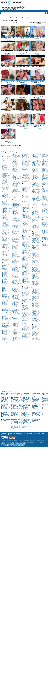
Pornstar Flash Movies (26, 402)
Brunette (3, 247)
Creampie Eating (5, 312)
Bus (2, 253)
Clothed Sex (4, 291)
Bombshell (4, 232)
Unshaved (44, 199)
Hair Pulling (14, 318)
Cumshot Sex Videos (25, 424)
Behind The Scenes (6, 204)
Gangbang (14, 279)
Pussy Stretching (36, 200)
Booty (3, 237)
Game (13, 277)
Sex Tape (34, 251)
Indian (23, 173)
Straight (12, 18)
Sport (33, 291)
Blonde (3, 225)
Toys (43, 176)
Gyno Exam (14, 315)
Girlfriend (14, 290)
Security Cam (35, 239)
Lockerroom (24, 227)
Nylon (23, 300)
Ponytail (34, 174)
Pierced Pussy (35, 161)
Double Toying (15, 183)
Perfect (23, 339)
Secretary (34, 238)
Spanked (34, 287)
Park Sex (24, 329)
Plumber (34, 170)
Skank (33, 261)
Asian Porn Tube (17, 405)
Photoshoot (34, 159)
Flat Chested (15, 256)
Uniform (44, 197)
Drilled (13, 188)
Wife (43, 233)
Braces (3, 240)
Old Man (24, 309)
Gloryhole (14, 295)
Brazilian (4, 243)
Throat (43, 154)
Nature (23, 288)
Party (23, 332)
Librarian (24, 221)
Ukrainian (44, 190)
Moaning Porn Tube (36, 417)
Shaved (34, 253)
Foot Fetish (14, 261)
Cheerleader (4, 279)
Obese (23, 305)
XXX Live (35, 413)
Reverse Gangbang (36, 217)
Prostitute (34, 186)
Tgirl (33, 335)
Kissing (23, 197)
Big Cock (4, 210)
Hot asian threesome (23, 96)
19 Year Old (4, 158)
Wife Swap (44, 234)
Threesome (34, 339)
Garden (13, 281)
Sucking (34, 313)
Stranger (34, 302)
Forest (13, 266)
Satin (33, 233)
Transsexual (45, 178)
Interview (24, 180)
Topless (44, 174)
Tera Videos (16, 399)
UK (43, 189)
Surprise (34, 314)
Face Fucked (15, 225)
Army (3, 183)
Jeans (23, 188)
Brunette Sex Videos (15, 395)
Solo (33, 280)
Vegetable (44, 209)
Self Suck (34, 247)
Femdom (14, 241)
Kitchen (23, 199)
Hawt (13, 327)
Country (3, 305)
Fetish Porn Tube (17, 426)
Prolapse (34, 185)
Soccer (33, 275)
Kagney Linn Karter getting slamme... (23, 126)
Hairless (13, 319)
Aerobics (4, 167)
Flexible (13, 257)
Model (23, 274)
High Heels (14, 332)
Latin (23, 210)
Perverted (34, 156)
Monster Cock (25, 278)
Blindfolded (4, 224)
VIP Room (44, 212)
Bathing (3, 199)
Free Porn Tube (16, 393)
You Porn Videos (37, 412)
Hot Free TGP (36, 398)
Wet (43, 228)
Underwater (44, 194)
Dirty (13, 166)
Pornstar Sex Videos (25, 415)
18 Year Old (4, 156)
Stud (33, 309)
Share (33, 252)
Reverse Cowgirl (36, 216)
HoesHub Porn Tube (15, 420)
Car (2, 267)
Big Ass (3, 207)
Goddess (14, 297)
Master (23, 248)
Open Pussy (24, 314)
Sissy (33, 260)
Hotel (23, 156)
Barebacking (4, 197)
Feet (13, 238)
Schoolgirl (34, 235)
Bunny (3, 252)
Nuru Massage (25, 299)
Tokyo (43, 170)
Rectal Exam (35, 209)
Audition (3, 189)
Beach (3, 203)
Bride (3, 245)
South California (35, 283)
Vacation (44, 204)
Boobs (3, 234)
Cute (3, 333)
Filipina (13, 246)
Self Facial (34, 244)
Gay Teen (14, 284)
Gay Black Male (15, 283)
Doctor (13, 168)
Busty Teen (4, 259)
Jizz (23, 190)
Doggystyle (14, 169)
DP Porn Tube (36, 415)
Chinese (3, 280)
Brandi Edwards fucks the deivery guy (37, 111)
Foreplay (14, 265)
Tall (33, 327)
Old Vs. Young (25, 311)
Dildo (13, 164)
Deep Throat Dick (16, 191)
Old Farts (24, 308)
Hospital (24, 154)
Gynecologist (15, 313)
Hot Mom (24, 155)
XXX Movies (5, 398)
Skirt (33, 263)
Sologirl (33, 281)
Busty (3, 258)
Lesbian (23, 215)
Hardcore (14, 326)
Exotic (13, 219)
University (44, 198)
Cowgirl (3, 308)
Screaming (34, 237)
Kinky (23, 196)
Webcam (44, 224)
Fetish (13, 242)
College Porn (36, 414)
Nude (23, 294)
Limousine (24, 223)
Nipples (23, 293)
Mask (23, 243)
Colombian (4, 298)
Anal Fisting (4, 175)
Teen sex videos (6, 411)
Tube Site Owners (18, 433)
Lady (23, 206)
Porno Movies (6, 414)
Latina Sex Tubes (27, 396)
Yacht (43, 243)
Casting (3, 271)
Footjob (13, 263)
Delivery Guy (15, 156)
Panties (23, 327)
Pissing (33, 168)
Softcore (34, 278)
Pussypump (34, 204)
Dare (3, 340)
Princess (34, 184)
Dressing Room (15, 186)
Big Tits (3, 214)
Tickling (44, 156)
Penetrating (24, 336)
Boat (3, 231)
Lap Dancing (25, 208)
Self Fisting (34, 245)
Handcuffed (14, 323)
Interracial (24, 178)
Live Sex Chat (4, 18)
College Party (5, 297)
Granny (13, 304)
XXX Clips (4, 400)
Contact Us (25, 433)
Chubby (3, 282)
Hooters (13, 340)
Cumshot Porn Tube (26, 406)
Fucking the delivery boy (37, 96)
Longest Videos (32, 16)
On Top (23, 313)
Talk (33, 326)
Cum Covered (5, 318)
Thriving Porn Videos (36, 394)
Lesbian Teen (25, 218)
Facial (13, 227)
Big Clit (3, 209)
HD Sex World (5, 394)
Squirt (33, 295)
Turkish (44, 183)
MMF (23, 272)
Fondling (14, 259)
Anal (3, 171)
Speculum (34, 288)
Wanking (44, 221)
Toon (43, 173)
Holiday (13, 336)
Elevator (13, 207)
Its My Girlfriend (37, 403)
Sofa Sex (34, 277)
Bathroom (4, 200)
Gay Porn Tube (16, 400)
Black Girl (4, 223)
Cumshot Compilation (6, 327)
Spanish (34, 285)
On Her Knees (25, 312)
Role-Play (34, 223)
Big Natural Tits (5, 211)
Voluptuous (44, 216)
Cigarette (4, 283)
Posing (33, 179)
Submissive (34, 312)
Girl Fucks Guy (15, 288)
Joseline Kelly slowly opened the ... (22, 52)
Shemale (19, 18)
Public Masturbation (36, 189)
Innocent (24, 175)
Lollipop (23, 228)
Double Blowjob (15, 176)
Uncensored (45, 191)
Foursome (14, 268)
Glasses (13, 294)
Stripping (34, 306)
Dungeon (14, 193)
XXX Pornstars (6, 419)
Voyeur (43, 217)
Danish (3, 339)
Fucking (13, 271)
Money (23, 277)
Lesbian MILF (25, 216)
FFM (13, 244)
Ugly (43, 188)
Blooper (3, 226)
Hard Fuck (14, 325)
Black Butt (4, 222)
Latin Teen (24, 211)
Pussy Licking (35, 199)
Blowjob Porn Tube (5, 413)
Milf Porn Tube (6, 407)
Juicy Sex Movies (35, 407)
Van (43, 208)
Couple (3, 307)
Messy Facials (25, 260)
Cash (3, 269)
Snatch (33, 274)
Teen (33, 334)
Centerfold (4, 274)
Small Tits (34, 271)
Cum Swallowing (5, 323)
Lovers (23, 231)
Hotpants (24, 157)
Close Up (4, 290)
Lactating (24, 205)
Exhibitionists (15, 218)
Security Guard (35, 240)
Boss (3, 239)
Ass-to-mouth (5, 187)
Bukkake (4, 250)
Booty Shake (4, 238)
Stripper (34, 305)
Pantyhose (24, 328)
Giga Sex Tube (26, 397)
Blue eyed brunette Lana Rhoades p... (37, 52)
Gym (13, 311)
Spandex (34, 284)
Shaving (34, 254)
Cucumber (4, 316)
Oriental (23, 319)
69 (2, 160)
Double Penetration (16, 179)
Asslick (3, 188)
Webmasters (4, 433)
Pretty (33, 183)
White (43, 231)
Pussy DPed (35, 197)
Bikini (3, 216)
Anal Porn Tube (16, 422)
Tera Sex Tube (36, 401)
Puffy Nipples (35, 192)
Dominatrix (14, 173)
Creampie (4, 309)
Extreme (14, 221)
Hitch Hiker (14, 333)
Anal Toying (4, 179)
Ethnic (13, 216)
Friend (13, 270)
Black (3, 221)
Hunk (23, 168)
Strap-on (34, 303)
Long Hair (24, 229)
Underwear (44, 195)
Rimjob (33, 221)
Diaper (13, 162)
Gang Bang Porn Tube (16, 407)
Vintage (44, 211)
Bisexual (3, 217)
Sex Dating (42, 16)
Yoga (43, 244)
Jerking (23, 189)
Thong (33, 338)
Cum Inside (4, 322)
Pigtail (33, 163)
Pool (33, 175)
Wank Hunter (36, 399)
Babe (3, 193)
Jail (22, 186)
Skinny (33, 262)
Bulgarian (4, 251)
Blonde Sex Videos (14, 413)
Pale (23, 326)
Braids (3, 241)
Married (23, 242)
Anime (3, 180)
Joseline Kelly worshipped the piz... (37, 126)
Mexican (24, 262)
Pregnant (34, 182)
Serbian (34, 249)
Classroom (4, 286)
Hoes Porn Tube (27, 422)
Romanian (34, 224)
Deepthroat (14, 155)
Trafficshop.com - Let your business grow (16, 434)
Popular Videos (23, 16)
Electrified (14, 206)
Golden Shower (15, 298)
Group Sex (14, 310)
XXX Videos (5, 393)
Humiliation (24, 164)
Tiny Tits (44, 162)
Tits (43, 166)
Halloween (14, 322)
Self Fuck (34, 246)
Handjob (14, 324)
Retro (33, 213)
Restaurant (34, 212)
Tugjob (43, 182)
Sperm (33, 289)
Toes (43, 168)
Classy (3, 287)
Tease (33, 333)
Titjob (43, 163)
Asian (3, 184)
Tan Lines (34, 328)
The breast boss (22, 110)
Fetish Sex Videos (14, 415)
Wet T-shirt (44, 229)
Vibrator (44, 210)
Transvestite (45, 179)
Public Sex (34, 191)
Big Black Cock (5, 208)
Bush (3, 254)
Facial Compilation (16, 229)
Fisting (13, 253)
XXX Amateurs (36, 410)
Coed (3, 295)
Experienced (14, 220)
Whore (43, 232)
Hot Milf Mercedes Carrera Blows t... (23, 38)
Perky (33, 155)
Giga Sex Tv (26, 398)
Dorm (13, 174)
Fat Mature (14, 237)
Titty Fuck (44, 167)
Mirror (23, 268)
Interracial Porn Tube (15, 428)
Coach (3, 294)
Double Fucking (15, 178)
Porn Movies (36, 408)
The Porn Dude (36, 404)
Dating (13, 154)
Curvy (3, 332)
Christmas (4, 281)
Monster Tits (24, 279)
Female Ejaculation (16, 239)
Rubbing (34, 227)
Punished (34, 193)
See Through (35, 242)
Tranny (43, 177)
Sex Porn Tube (5, 401)
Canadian (4, 265)
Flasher (13, 255)
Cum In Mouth (5, 321)
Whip (43, 230)
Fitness (13, 254)
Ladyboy (24, 207)
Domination (14, 171)
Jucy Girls (4, 399)
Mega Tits (24, 257)
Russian (34, 228)
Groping (13, 308)
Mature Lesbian (25, 255)
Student (34, 310)
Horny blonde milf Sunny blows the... (37, 38)
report (3, 35)
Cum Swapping (5, 325)
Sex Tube (35, 405)
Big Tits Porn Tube (5, 416)
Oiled (23, 307)
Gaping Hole (14, 280)
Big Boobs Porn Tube (15, 402)
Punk (33, 195)
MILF (23, 264)
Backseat (4, 196)
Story (33, 300)
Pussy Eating (35, 198)
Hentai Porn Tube (17, 404)
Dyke (13, 197)
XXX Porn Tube (6, 418)
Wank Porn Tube (27, 411)
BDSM (3, 202)
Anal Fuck (4, 176)
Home (4, 16)
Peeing (23, 334)
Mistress (24, 271)
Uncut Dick (44, 192)
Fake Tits (14, 231)
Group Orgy (14, 309)
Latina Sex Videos (4, 409)
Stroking (34, 307)
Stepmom (34, 296)
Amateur (3, 169)
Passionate (24, 333)
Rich (33, 219)
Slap (33, 265)
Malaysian (24, 240)
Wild (43, 236)
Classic (3, 285)
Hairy (13, 321)
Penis (23, 337)
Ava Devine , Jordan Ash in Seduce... (23, 82)
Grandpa (14, 303)
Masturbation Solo (26, 250)
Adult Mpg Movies (4, 405)
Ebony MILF (14, 203)
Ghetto (13, 287)
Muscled (24, 284)
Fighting (13, 245)
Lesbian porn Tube (25, 394)
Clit (2, 289)
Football (13, 262)
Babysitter (4, 194)
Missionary (24, 270)
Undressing (44, 196)
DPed (13, 184)
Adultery (3, 166)
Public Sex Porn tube (16, 398)
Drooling (14, 190)
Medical (23, 256)
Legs (23, 214)
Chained (3, 276)
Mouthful (24, 281)
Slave (33, 266)
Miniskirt (24, 267)
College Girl (4, 296)
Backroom (4, 195)
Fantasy (13, 232)
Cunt (3, 330)
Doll (13, 170)
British (3, 246)
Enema (13, 210)
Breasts (3, 244)
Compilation (4, 300)
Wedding (44, 225)
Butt (2, 260)
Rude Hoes (35, 411)
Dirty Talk (14, 167)
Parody (23, 330)
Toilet (43, 169)
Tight (43, 159)
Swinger (34, 319)
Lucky (23, 232)
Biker (3, 215)
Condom (3, 301)
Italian (23, 181)
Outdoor (24, 320)
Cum (3, 317)
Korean (23, 201)
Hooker (13, 339)
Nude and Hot (36, 419)
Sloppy (33, 268)
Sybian (33, 321)
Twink (43, 184)
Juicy (23, 193)
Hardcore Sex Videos (26, 427)
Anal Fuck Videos (25, 417)
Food (13, 260)
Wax (43, 223)
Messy (23, 259)
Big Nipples (4, 212)
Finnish (13, 248)
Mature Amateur (25, 253)
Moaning (24, 273)
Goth (13, 301)
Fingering (14, 247)
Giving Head (14, 291)
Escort (13, 214)
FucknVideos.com (10, 442)
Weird (43, 226)
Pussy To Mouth (35, 203)
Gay (23, 18)
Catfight (3, 272)
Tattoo (33, 331)
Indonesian (24, 174)
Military (23, 265)
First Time (14, 249)
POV (33, 181)
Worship (44, 238)
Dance (3, 338)
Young (43, 245)
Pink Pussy (34, 164)
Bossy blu (8, 125)
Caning (3, 266)
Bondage (4, 233)
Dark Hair (4, 342)
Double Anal (14, 175)
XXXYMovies (9, 40)
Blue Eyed (4, 230)
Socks (33, 276)
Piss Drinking (35, 166)
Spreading (34, 292)
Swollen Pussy (35, 320)
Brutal (3, 248)
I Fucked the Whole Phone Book (8, 52)
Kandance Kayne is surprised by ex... (8, 67)
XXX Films (4, 403)
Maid (23, 238)
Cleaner (3, 288)
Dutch (13, 195)
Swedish (34, 316)
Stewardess (34, 297)
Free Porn (15, 421)
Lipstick (23, 225)
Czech (3, 334)
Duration (44, 22)
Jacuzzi (23, 184)
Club (3, 293)
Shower (34, 256)
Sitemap (30, 433)
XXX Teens (4, 396)
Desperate (14, 161)
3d (2, 159)
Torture (43, 175)
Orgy (23, 318)
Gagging (14, 276)
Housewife (24, 159)
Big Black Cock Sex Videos (26, 421)
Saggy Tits (34, 232)
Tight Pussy (44, 160)
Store (33, 299)
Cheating (4, 278)
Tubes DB (35, 400)
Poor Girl (34, 176)
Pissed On (34, 167)
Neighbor (24, 291)
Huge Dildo (24, 161)
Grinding (14, 306)
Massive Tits (25, 246)
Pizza (33, 169)
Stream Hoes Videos (15, 417)
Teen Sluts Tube (17, 411)
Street (33, 304)
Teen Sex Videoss (24, 413)
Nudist (23, 295)
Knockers (24, 200)
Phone (33, 157)
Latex (23, 209)
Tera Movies (26, 410)
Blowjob (3, 229)
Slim (33, 267)
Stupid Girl (34, 311)
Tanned (33, 330)
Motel (23, 280)
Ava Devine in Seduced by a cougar (37, 82)
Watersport (44, 222)
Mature (23, 252)
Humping (24, 166)
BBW (3, 201)
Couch (3, 303)
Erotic (13, 212)
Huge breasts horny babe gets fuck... (8, 82)
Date (39, 22)
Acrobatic (4, 164)
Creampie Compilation (7, 310)
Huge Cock (24, 160)
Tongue (44, 171)
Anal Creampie (5, 173)
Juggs (23, 191)
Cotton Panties (5, 302)
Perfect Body (35, 154)
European (14, 217)
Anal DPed (4, 174)
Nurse (23, 298)
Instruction (24, 177)
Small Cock (34, 270)
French (13, 269)
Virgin (43, 213)
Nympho (24, 301)
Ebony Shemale (15, 204)
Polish (33, 173)
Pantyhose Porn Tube (36, 421)
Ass (2, 186)
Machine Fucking (26, 236)
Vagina (43, 205)
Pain (23, 323)
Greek (13, 305)
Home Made (14, 338)
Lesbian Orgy (25, 217)
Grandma (14, 302)
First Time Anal (15, 251)
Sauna (33, 234)
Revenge (34, 214)
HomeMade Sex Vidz (15, 409)
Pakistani (24, 325)
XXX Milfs (5, 420)
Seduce (34, 241)
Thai (33, 337)
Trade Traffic (10, 433)
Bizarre (3, 219)
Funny (13, 273)
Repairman (34, 211)
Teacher (34, 332)
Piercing (34, 162)
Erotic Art (14, 213)
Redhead (34, 210)
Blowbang (4, 228)
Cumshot (4, 326)
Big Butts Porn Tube (36, 396)
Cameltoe (4, 264)
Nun (23, 297)
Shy (33, 257)
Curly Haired (4, 331)
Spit (33, 290)
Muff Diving (24, 282)
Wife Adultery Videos (26, 400)
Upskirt (43, 200)
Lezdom (24, 220)
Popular (35, 22)
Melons (23, 258)
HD (12, 330)
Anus (3, 181)
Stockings (34, 298)
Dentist (13, 159)
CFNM (3, 275)
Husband (24, 169)
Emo (13, 209)
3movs (25, 127)
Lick (23, 222)
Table (33, 325)
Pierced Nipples (35, 160)
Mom (23, 275)
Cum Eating (4, 319)
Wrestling (44, 239)
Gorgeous (14, 299)
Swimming (34, 317)
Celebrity (4, 273)
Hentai (13, 331)
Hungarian (24, 167)
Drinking (13, 189)
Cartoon (3, 268)
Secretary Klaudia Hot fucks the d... (37, 67)
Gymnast (14, 312)
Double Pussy (15, 182)
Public (33, 188)
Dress (13, 185)
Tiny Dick (44, 161)
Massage (24, 244)
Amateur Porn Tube (15, 424)
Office (23, 306)
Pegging (24, 335)
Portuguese (34, 178)
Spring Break (35, 293)
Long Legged (25, 230)
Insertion (24, 176)
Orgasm (24, 316)
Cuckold (3, 315)
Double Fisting (15, 177)
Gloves (13, 296)
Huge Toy (24, 163)
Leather (23, 213)
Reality (33, 207)
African (3, 168)
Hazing (13, 329)
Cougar (3, 304)
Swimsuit (34, 318)
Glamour (14, 292)
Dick (13, 163)
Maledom (24, 241)
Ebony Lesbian (15, 202)
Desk (13, 160)
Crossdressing (5, 314)
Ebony (13, 200)
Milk (23, 266)
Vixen (43, 215)
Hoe (13, 334)
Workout (44, 237)
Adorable (4, 165)
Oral (23, 315)
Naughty (24, 290)
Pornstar (34, 177)
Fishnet (13, 252)
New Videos (14, 16)
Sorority (34, 282)
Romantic (34, 225)
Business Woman (5, 255)
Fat (12, 234)
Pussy (33, 196)
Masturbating (25, 249)
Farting (13, 233)
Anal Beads (4, 172)
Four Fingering (15, 267)
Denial (13, 157)
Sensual (34, 248)
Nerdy (23, 292)
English (13, 211)
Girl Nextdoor (15, 289)
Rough (33, 226)
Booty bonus (8, 110)
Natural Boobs (25, 287)
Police (33, 171)
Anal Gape (4, 177)
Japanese (24, 187)
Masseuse (24, 245)
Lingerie (24, 224)
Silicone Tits (35, 259)
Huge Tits (24, 162)
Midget (23, 263)
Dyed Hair (14, 196)
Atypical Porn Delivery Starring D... (8, 38)
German (13, 286)
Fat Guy (13, 235)
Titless (43, 164)
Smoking (34, 273)
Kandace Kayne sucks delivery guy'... (8, 140)
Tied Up (44, 157)
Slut (33, 269)
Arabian (3, 182)
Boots (3, 236)
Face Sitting (14, 226)
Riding (33, 220)
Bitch (3, 218)
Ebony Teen (14, 205)
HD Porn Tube (6, 406)
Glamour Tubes (6, 397)
